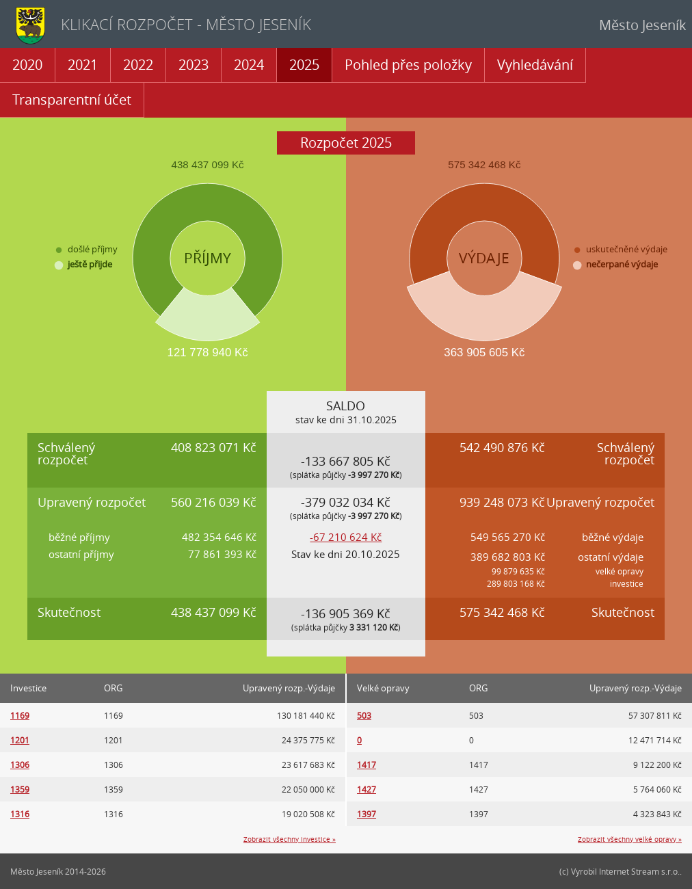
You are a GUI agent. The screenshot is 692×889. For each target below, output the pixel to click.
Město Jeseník (643, 25)
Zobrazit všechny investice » (289, 839)
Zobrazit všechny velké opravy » (630, 839)
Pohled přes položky (408, 64)
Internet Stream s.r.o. (639, 871)
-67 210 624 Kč (346, 537)
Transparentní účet (71, 99)
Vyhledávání (535, 64)
